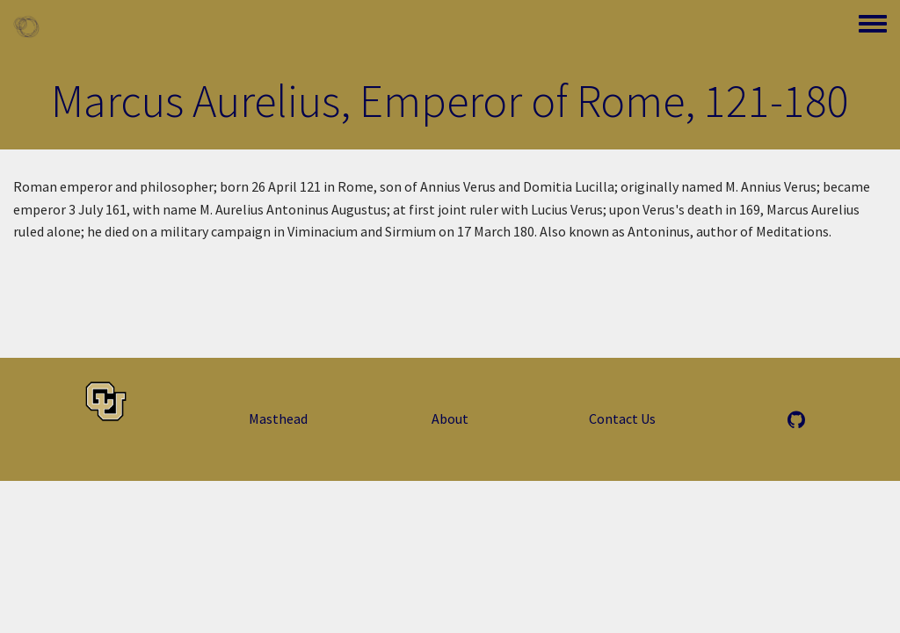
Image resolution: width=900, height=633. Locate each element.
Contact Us (622, 418)
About (450, 418)
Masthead (278, 418)
